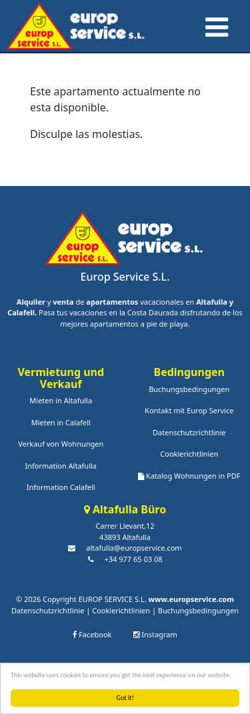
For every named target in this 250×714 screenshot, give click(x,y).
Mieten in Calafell (61, 422)
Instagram (155, 634)
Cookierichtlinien (189, 454)
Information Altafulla (61, 466)
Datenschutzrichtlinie (189, 432)
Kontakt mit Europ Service (189, 410)
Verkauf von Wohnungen (60, 444)
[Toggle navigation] (215, 24)
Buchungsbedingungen (189, 389)
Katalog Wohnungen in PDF (189, 476)
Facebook (92, 634)
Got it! (125, 697)
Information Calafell (61, 487)
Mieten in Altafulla (60, 400)
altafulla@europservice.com (133, 548)
